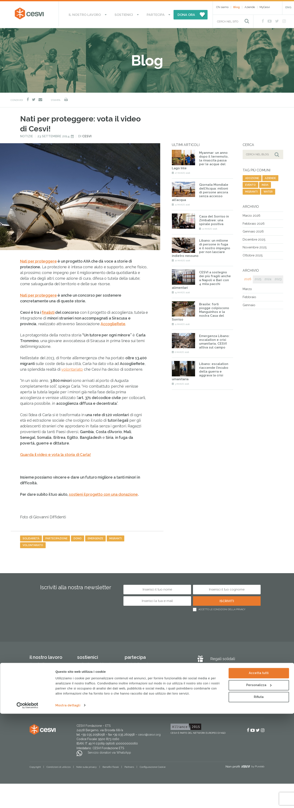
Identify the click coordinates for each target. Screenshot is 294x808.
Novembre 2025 (255, 246)
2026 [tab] (247, 277)
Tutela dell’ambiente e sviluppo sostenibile (50, 689)
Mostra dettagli (67, 800)
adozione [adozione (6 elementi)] (252, 176)
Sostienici (124, 14)
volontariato (72, 367)
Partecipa (150, 14)
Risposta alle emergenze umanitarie (46, 665)
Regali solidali (222, 657)
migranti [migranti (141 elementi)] (251, 190)
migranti (115, 536)
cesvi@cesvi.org (149, 733)
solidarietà (31, 536)
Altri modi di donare (90, 699)
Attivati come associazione (143, 669)
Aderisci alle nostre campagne (145, 662)
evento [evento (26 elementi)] (250, 183)
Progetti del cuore (89, 686)
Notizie (26, 134)
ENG (288, 7)
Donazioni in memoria (92, 680)
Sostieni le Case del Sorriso (95, 662)
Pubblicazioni (39, 704)
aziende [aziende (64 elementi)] (270, 176)
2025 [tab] (257, 277)
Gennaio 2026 (253, 230)
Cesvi (87, 134)
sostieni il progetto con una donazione (103, 492)
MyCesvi (265, 7)
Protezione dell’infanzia (45, 680)
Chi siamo (222, 7)
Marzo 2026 (251, 214)
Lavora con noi (134, 675)
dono (78, 536)
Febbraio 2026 (254, 222)
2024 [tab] (267, 277)
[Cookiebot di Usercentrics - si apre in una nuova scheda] (27, 800)
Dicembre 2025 (254, 238)
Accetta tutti (259, 767)
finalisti (48, 310)
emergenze (95, 536)
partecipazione (56, 536)
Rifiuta (259, 791)
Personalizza (258, 779)
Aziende (250, 7)
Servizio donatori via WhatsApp (109, 751)
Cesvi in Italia (38, 697)
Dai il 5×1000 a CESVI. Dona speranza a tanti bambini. (95, 671)
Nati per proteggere (38, 259)
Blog (236, 7)
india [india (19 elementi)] (265, 183)
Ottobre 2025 (253, 254)
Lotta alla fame (39, 673)
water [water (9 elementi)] (268, 190)
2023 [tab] (278, 277)
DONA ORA (176, 14)
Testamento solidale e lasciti (96, 693)
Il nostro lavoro (91, 14)
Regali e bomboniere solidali (96, 706)
